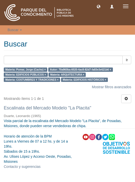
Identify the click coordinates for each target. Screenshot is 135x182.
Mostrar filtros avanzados (111, 87)
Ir (127, 60)
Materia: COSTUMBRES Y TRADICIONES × (32, 79)
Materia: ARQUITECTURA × (67, 74)
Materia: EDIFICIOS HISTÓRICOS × (84, 79)
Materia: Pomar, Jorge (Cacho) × (25, 69)
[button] (98, 6)
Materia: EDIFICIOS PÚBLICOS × (25, 74)
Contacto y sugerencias (22, 167)
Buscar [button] (15, 30)
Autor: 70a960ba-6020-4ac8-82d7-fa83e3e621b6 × (80, 69)
